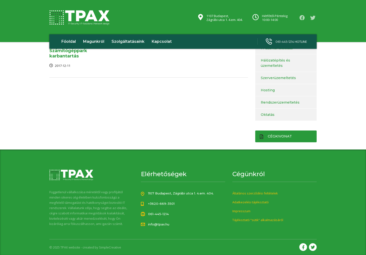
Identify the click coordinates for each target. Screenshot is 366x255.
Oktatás (267, 114)
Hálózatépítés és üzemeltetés (275, 63)
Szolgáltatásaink (127, 41)
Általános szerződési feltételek (255, 193)
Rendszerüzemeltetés (280, 102)
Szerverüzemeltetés (278, 78)
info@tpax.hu (158, 224)
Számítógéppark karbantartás (68, 53)
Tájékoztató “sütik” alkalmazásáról (257, 220)
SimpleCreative (110, 247)
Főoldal (68, 41)
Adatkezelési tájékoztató (250, 202)
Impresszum (241, 211)
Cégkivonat (276, 136)
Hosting (268, 90)
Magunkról (93, 41)
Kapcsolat (162, 41)
